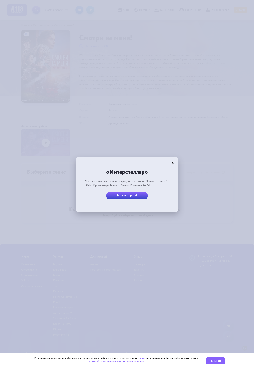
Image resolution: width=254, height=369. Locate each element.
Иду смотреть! (127, 196)
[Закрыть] (172, 163)
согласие (142, 358)
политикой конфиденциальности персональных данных (116, 361)
